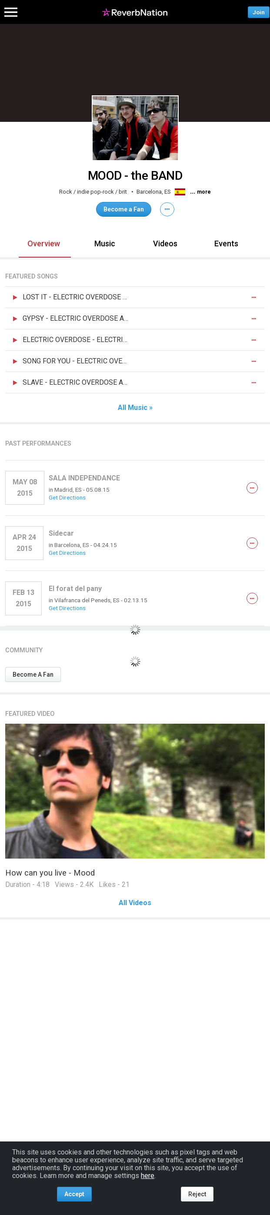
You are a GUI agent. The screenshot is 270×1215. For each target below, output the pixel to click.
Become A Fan (33, 674)
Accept (74, 1194)
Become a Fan (123, 209)
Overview (43, 243)
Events (226, 243)
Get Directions (67, 497)
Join (259, 12)
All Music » (135, 408)
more (204, 192)
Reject (197, 1194)
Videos (165, 243)
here (147, 1175)
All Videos (135, 903)
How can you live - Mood (50, 872)
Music (104, 243)
